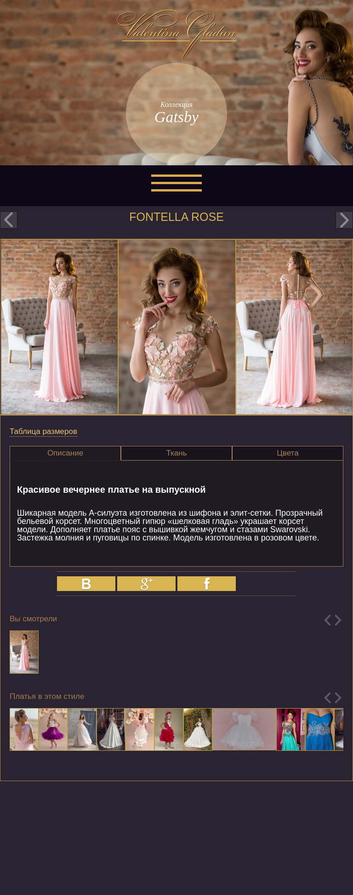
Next (338, 620)
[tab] (65, 453)
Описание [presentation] (65, 453)
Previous (327, 620)
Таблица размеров (43, 431)
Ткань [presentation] (176, 453)
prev (8, 220)
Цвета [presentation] (287, 453)
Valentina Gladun (176, 34)
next (344, 220)
